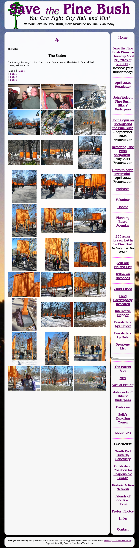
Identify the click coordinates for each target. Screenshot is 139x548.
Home (122, 37)
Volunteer (123, 200)
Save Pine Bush (69, 9)
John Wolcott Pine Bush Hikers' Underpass (122, 103)
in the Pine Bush (122, 242)
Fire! (123, 378)
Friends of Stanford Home (122, 500)
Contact (123, 529)
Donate (122, 207)
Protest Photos (123, 511)
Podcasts (122, 189)
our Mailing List (123, 265)
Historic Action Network (123, 487)
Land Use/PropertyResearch (122, 300)
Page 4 (13, 76)
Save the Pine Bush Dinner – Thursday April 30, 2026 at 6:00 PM (123, 56)
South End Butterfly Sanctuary (123, 455)
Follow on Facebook (123, 276)
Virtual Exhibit (122, 385)
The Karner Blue (122, 369)
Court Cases (123, 289)
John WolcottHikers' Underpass (122, 396)
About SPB (123, 433)
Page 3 (13, 73)
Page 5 (13, 79)
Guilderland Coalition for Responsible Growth (122, 472)
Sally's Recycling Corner (123, 418)
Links (123, 518)
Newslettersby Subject (122, 324)
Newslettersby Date (122, 335)
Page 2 (21, 70)
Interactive (123, 311)
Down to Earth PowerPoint (122, 172)
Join (120, 263)
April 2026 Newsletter (123, 85)
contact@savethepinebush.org (118, 540)
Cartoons (123, 407)
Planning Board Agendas (122, 222)
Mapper (123, 315)
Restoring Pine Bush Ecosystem (123, 151)
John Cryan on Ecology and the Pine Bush (123, 124)
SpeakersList (123, 346)
